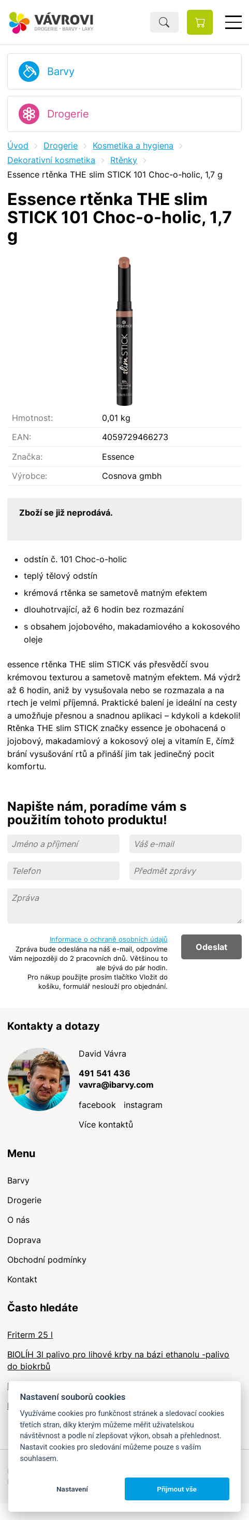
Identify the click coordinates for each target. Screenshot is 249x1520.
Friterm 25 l (30, 1334)
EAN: (21, 437)
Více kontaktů (106, 1124)
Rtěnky (123, 160)
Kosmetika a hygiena (133, 145)
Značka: (27, 456)
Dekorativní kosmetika (51, 160)
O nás (18, 1220)
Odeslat (211, 947)
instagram (143, 1105)
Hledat (164, 22)
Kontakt (22, 1279)
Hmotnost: (32, 418)
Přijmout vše (177, 1489)
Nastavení (72, 1489)
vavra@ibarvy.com (116, 1084)
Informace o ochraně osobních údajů (109, 939)
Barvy (61, 71)
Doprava (24, 1240)
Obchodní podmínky (46, 1259)
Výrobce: (29, 476)
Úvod (17, 145)
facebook (97, 1105)
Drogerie (68, 114)
